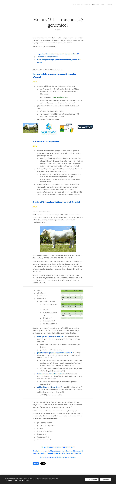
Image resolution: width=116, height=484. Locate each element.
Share (36, 463)
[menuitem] (74, 5)
